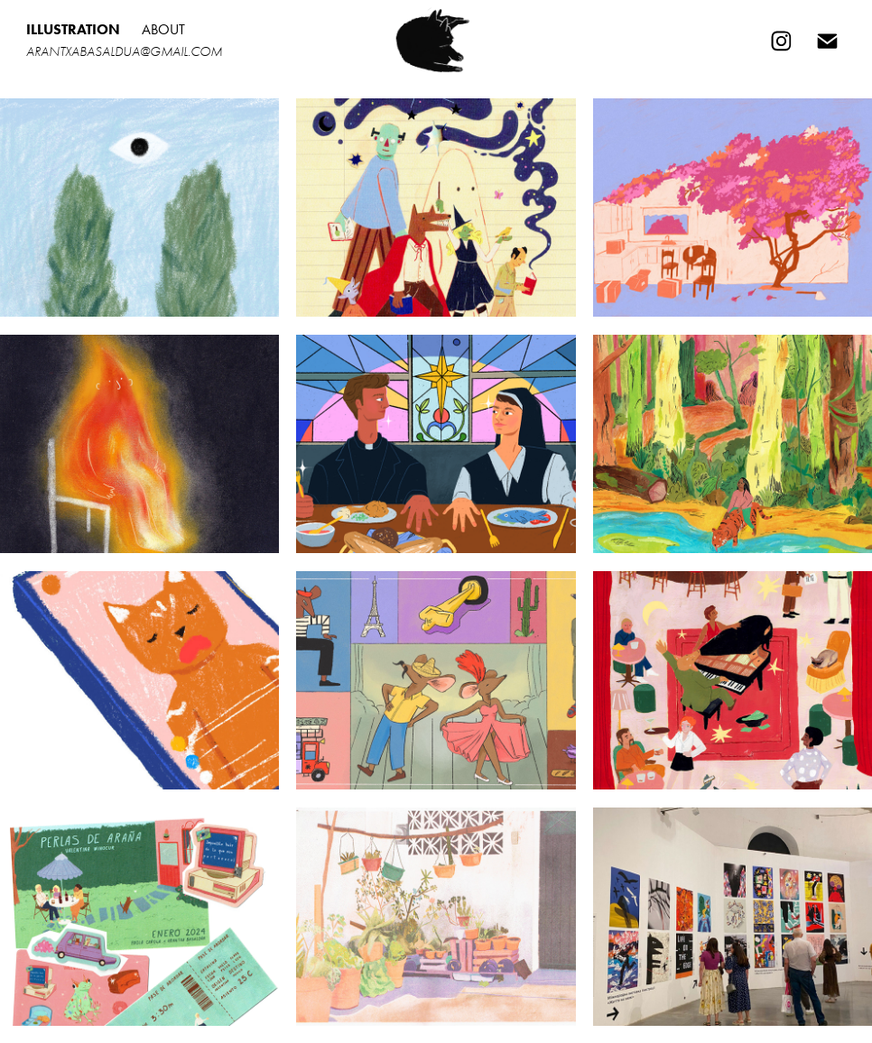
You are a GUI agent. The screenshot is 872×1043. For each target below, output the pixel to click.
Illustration (73, 29)
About (163, 29)
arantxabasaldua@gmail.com (124, 51)
